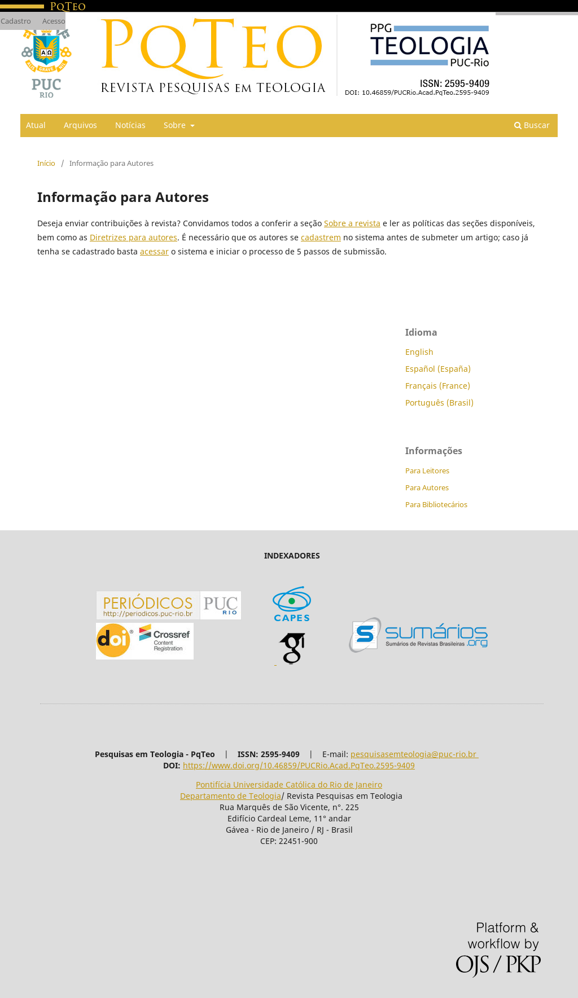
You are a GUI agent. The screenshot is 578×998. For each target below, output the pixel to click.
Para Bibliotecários (436, 504)
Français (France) (437, 385)
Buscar (532, 125)
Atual (36, 125)
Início (46, 163)
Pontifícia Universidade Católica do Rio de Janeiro (289, 784)
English (419, 351)
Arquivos (80, 125)
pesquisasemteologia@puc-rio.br (415, 754)
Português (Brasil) (439, 402)
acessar (154, 251)
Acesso (53, 21)
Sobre (176, 125)
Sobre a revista (352, 223)
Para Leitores (427, 470)
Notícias (130, 125)
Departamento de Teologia (230, 795)
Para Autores (427, 487)
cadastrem (321, 237)
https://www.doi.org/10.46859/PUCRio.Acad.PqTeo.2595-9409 (299, 765)
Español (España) (438, 368)
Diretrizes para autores (133, 237)
